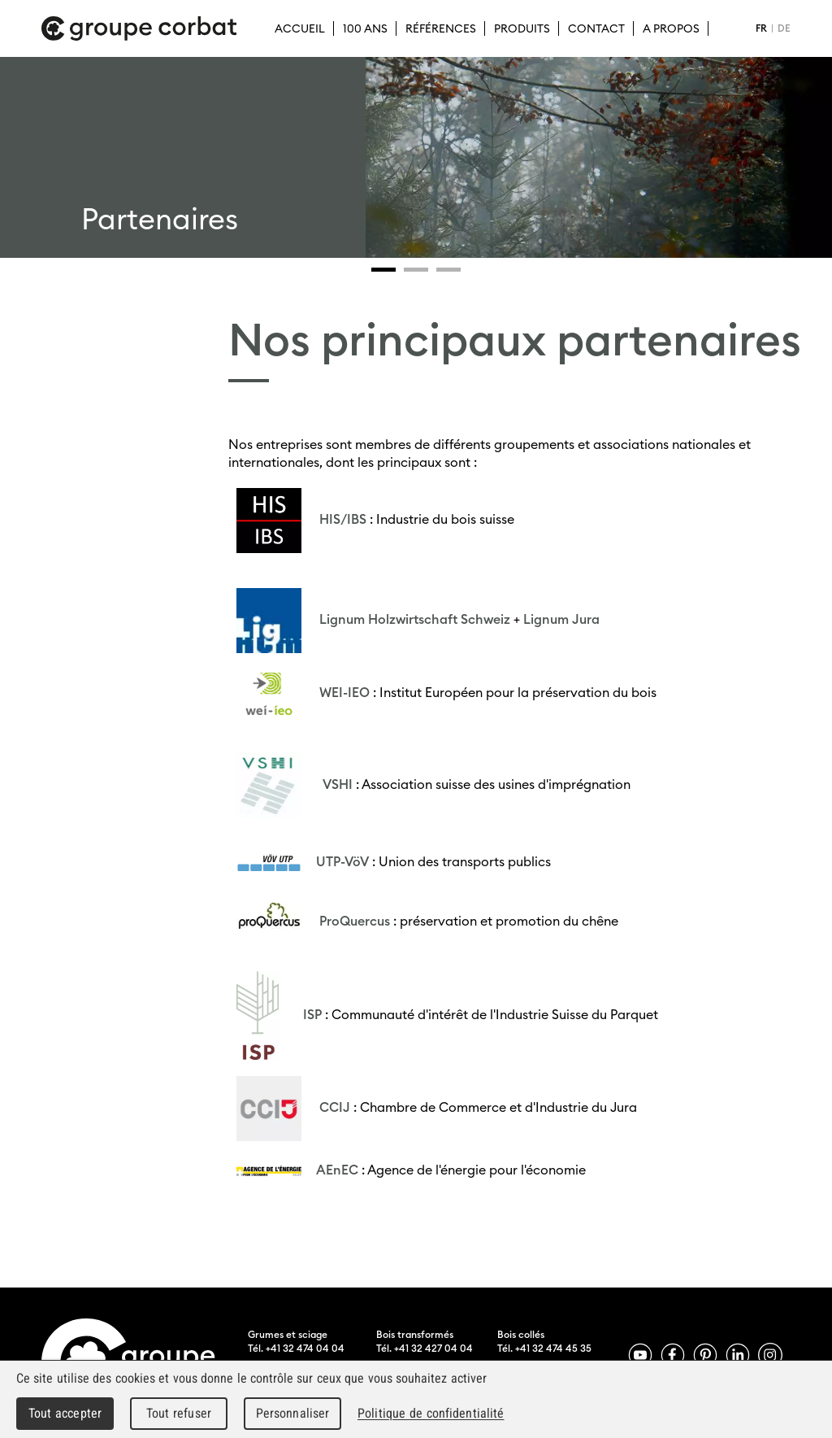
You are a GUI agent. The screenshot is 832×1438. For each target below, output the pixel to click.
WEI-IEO (344, 692)
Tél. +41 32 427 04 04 (424, 1348)
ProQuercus (354, 921)
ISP (311, 1013)
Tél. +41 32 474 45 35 (544, 1348)
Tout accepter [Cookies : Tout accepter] (65, 1413)
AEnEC (337, 1169)
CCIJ (334, 1107)
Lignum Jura (561, 619)
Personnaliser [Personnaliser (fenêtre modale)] (293, 1413)
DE (784, 28)
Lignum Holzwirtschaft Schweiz (414, 619)
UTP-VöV (342, 861)
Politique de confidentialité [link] (431, 1413)
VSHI (338, 784)
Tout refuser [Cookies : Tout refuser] (178, 1413)
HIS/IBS (342, 519)
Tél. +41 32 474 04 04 (296, 1348)
